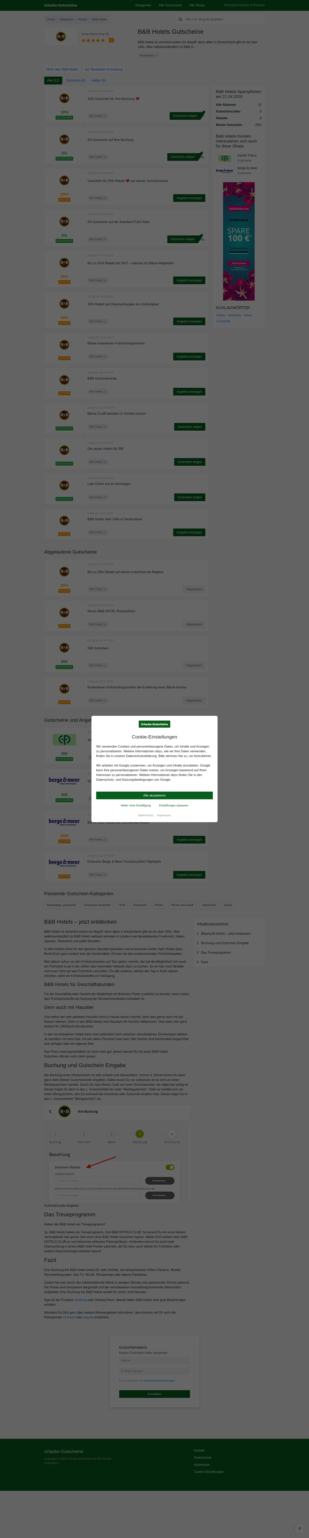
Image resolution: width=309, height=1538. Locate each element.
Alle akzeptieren (154, 795)
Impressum (164, 815)
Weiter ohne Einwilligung (136, 805)
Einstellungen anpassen (173, 805)
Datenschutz (146, 815)
